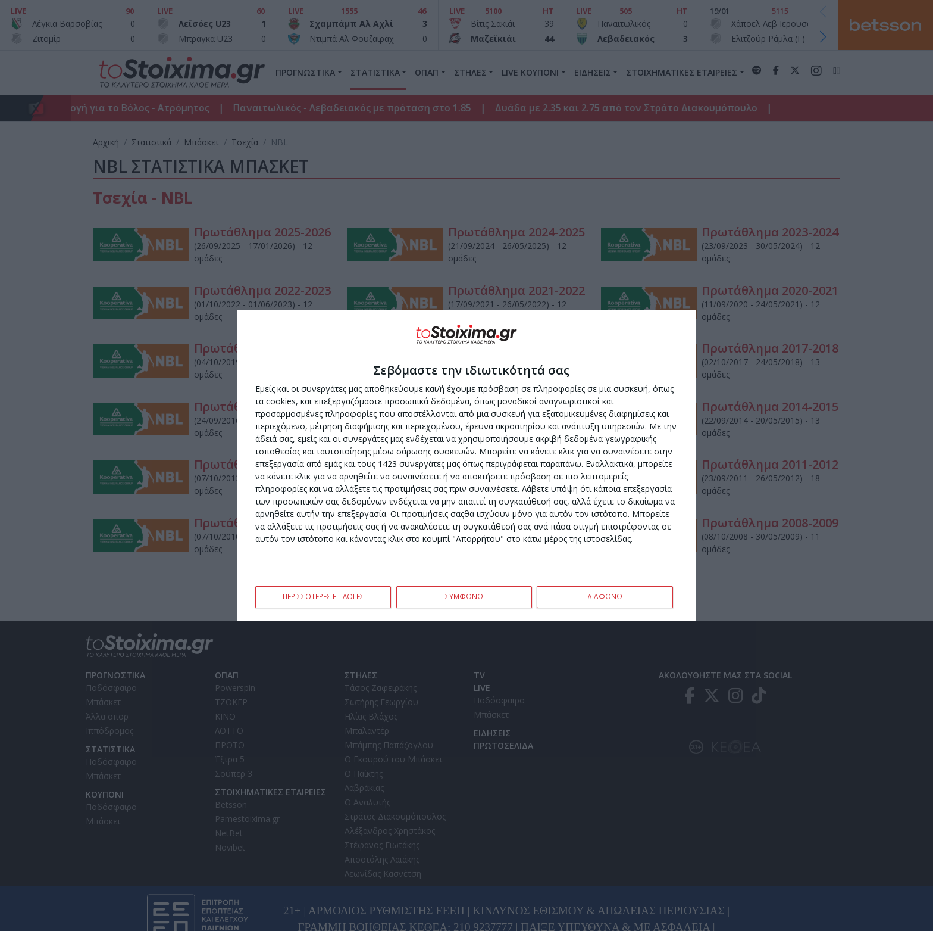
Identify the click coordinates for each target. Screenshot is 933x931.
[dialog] (466, 465)
